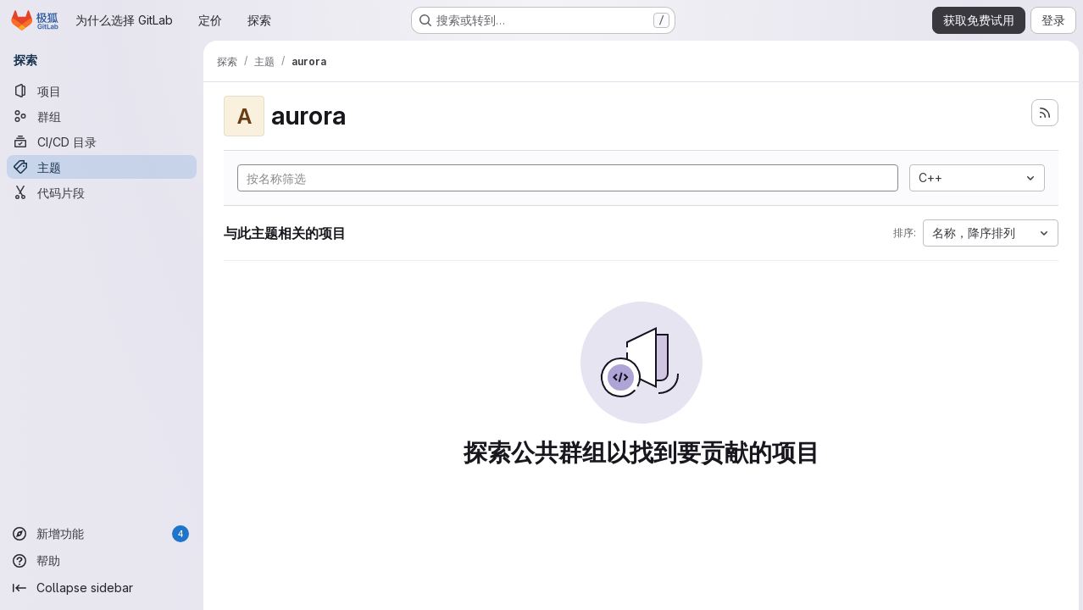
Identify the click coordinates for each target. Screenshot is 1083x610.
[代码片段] (102, 192)
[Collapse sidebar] (102, 588)
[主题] (102, 167)
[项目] (102, 91)
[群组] (102, 116)
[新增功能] (102, 534)
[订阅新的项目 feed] (1042, 112)
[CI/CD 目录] (102, 141)
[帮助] (102, 561)
